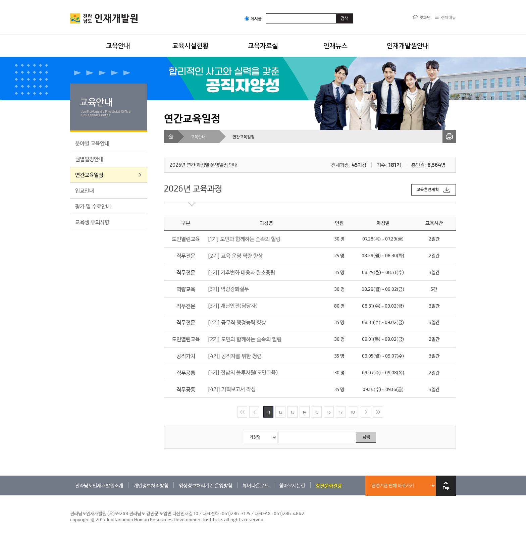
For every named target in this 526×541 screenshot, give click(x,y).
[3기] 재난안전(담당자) (233, 305)
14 (304, 412)
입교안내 (84, 190)
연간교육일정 (89, 174)
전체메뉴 (448, 17)
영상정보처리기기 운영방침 (205, 485)
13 (293, 412)
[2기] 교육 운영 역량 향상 (235, 255)
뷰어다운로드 (256, 485)
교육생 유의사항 (92, 222)
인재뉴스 (335, 45)
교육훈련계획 (428, 189)
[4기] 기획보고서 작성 (232, 389)
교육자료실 (263, 45)
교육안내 (118, 45)
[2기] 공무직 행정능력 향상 (237, 322)
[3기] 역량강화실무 (228, 288)
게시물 (253, 18)
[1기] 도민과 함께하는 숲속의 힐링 (244, 238)
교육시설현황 (190, 45)
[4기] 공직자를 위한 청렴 (235, 356)
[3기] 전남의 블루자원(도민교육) (243, 372)
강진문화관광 (329, 485)
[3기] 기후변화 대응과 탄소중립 (241, 272)
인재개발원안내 (408, 45)
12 (280, 412)
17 (341, 412)
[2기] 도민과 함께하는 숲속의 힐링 (244, 339)
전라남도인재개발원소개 (99, 485)
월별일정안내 (89, 159)
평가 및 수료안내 (93, 206)
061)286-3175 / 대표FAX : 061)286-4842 (263, 513)
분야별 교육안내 (92, 143)
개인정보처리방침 (151, 485)
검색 (366, 437)
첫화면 (425, 17)
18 (353, 412)
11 (268, 412)
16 (329, 412)
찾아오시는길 (292, 485)
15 (317, 412)
